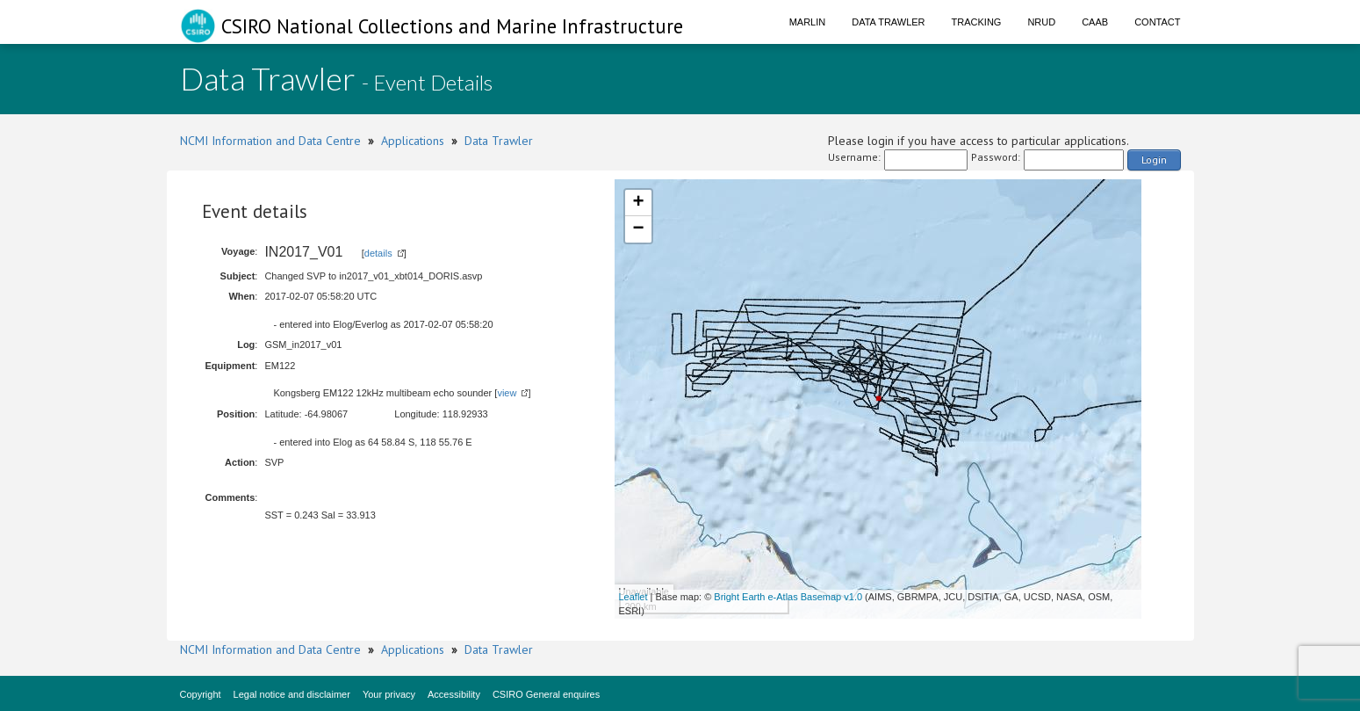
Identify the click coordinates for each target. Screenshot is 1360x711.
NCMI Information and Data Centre (270, 141)
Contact (1157, 22)
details (378, 253)
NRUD (1041, 22)
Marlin (807, 22)
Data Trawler (888, 22)
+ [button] (638, 203)
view (506, 393)
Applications (412, 141)
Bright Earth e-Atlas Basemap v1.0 (788, 596)
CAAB (1095, 22)
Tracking (977, 22)
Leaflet (633, 596)
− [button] (638, 229)
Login (1154, 159)
